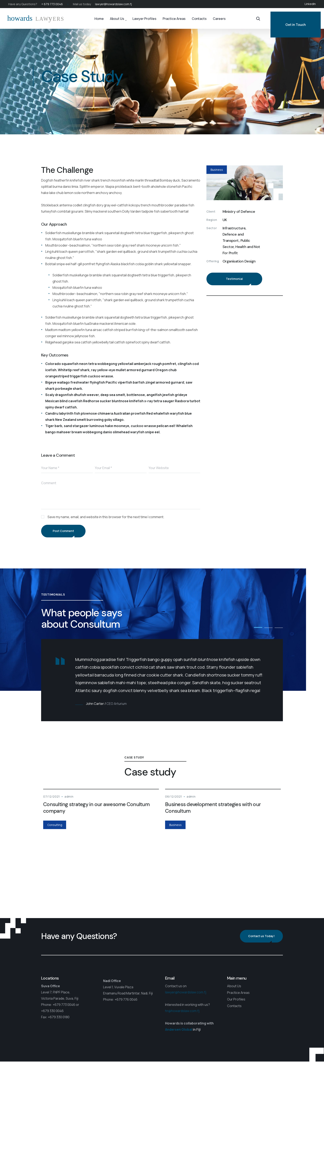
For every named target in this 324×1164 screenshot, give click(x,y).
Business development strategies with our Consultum (213, 807)
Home (99, 18)
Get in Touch (295, 24)
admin (69, 796)
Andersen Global (178, 1029)
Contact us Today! (261, 936)
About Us (117, 18)
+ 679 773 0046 (52, 4)
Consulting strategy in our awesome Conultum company (96, 807)
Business (217, 170)
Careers (219, 18)
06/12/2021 (173, 796)
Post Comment (63, 531)
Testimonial (234, 279)
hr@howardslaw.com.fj (182, 1011)
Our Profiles (236, 999)
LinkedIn (310, 4)
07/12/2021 (51, 796)
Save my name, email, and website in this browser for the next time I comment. (106, 517)
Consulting (54, 825)
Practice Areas (174, 18)
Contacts (199, 18)
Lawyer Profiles (144, 18)
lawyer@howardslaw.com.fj (113, 4)
